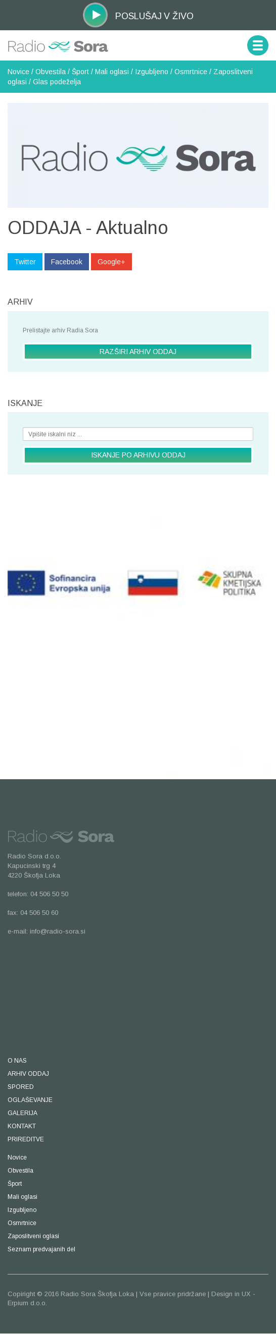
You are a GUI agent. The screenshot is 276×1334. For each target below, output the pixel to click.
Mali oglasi (112, 72)
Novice (18, 72)
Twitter (25, 262)
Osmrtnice (190, 72)
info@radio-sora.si (57, 931)
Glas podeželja (57, 82)
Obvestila (50, 72)
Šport (80, 72)
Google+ (111, 262)
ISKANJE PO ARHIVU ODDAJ (138, 455)
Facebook (66, 262)
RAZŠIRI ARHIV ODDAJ (138, 351)
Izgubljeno (151, 72)
